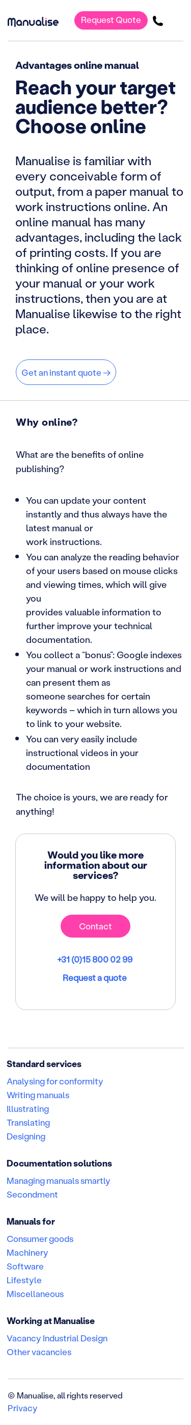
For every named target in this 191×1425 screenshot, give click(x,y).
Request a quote (95, 977)
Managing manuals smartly (59, 1180)
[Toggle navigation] (176, 20)
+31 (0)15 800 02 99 (95, 959)
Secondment (32, 1194)
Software (25, 1266)
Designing (26, 1136)
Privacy (23, 1407)
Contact (95, 925)
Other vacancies (39, 1351)
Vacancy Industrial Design (57, 1337)
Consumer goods (40, 1238)
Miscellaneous (35, 1293)
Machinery (27, 1252)
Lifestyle (24, 1279)
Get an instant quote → (66, 372)
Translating (28, 1122)
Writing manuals (38, 1094)
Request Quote (111, 19)
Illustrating (28, 1108)
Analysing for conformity (55, 1080)
